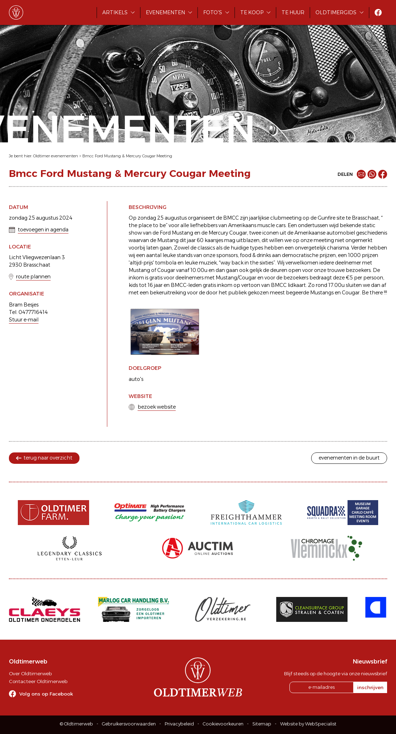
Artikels (115, 12)
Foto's (212, 12)
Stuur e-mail (23, 319)
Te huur (293, 12)
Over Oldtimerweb (30, 673)
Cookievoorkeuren (223, 724)
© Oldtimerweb (76, 724)
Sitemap (261, 724)
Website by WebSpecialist (308, 724)
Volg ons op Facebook (46, 694)
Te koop (251, 12)
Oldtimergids (335, 12)
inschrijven (370, 687)
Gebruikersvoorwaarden (129, 724)
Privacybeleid (179, 724)
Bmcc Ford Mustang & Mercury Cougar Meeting (127, 155)
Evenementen (165, 12)
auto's (136, 379)
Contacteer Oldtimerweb (38, 681)
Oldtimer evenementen (55, 155)
